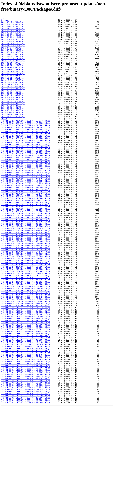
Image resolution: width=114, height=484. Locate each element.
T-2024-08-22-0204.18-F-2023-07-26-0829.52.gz (25, 201)
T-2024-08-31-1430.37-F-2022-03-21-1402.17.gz (25, 373)
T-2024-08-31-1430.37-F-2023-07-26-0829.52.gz (25, 425)
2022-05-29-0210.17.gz (13, 41)
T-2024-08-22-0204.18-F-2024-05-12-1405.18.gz (25, 229)
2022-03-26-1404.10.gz (13, 33)
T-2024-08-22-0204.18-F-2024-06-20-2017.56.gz (25, 237)
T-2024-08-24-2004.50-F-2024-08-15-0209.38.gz (25, 358)
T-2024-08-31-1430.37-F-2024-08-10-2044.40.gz (25, 469)
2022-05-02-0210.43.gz (13, 36)
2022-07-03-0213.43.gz (13, 51)
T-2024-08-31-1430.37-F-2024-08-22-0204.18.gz (25, 474)
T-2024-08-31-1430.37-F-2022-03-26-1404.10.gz (25, 376)
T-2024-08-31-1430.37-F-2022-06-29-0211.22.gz (25, 392)
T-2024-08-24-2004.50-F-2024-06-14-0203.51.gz (25, 345)
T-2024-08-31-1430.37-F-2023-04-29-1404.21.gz (25, 422)
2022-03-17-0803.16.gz (13, 26)
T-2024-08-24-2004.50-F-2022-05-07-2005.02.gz (25, 268)
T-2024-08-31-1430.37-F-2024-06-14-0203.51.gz (25, 459)
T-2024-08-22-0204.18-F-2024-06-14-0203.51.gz (25, 234)
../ (2, 18)
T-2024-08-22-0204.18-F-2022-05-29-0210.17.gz (25, 160)
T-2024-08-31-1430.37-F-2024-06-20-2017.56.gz (25, 461)
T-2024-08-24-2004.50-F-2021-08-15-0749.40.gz (25, 252)
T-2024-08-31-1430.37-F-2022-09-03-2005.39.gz (25, 404)
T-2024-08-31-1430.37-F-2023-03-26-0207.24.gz (25, 415)
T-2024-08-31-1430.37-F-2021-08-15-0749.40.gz (25, 366)
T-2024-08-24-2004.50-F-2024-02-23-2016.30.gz (25, 335)
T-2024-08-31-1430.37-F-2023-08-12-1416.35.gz (25, 428)
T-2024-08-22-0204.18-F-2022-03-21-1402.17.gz (25, 149)
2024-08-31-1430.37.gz (13, 136)
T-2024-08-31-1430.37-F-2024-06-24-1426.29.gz (25, 464)
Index (4, 139)
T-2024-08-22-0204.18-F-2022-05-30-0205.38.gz (25, 162)
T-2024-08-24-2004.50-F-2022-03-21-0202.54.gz (25, 258)
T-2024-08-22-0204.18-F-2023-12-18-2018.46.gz (25, 216)
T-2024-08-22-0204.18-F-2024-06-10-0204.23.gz (25, 232)
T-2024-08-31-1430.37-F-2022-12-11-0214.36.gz (25, 410)
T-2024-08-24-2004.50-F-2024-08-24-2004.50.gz (25, 363)
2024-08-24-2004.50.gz (13, 134)
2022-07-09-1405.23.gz (13, 57)
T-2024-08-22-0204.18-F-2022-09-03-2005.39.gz (25, 180)
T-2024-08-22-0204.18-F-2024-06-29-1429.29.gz (25, 242)
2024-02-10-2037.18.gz (13, 100)
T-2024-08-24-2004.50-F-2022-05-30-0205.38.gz (25, 273)
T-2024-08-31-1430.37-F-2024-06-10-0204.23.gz (25, 456)
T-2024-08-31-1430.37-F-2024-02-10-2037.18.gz (25, 443)
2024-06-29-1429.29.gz (13, 124)
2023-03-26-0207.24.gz (13, 72)
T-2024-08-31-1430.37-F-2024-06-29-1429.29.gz (25, 466)
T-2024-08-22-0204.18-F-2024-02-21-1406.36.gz (25, 221)
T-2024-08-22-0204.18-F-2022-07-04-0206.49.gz (25, 172)
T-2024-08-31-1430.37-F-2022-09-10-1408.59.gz (25, 407)
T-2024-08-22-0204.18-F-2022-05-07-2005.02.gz (25, 157)
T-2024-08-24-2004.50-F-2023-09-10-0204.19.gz (25, 317)
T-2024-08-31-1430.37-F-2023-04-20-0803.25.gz (25, 420)
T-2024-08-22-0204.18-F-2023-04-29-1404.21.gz (25, 198)
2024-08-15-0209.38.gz (13, 129)
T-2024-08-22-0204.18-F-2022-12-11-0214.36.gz (25, 185)
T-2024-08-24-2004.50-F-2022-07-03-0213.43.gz (25, 281)
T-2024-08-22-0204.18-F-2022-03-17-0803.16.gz (25, 144)
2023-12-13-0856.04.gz (13, 95)
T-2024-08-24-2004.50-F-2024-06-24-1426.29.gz (25, 350)
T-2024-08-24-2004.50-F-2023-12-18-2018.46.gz (25, 327)
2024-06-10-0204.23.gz (13, 113)
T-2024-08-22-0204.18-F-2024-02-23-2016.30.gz (25, 224)
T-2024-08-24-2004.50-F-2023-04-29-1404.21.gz (25, 309)
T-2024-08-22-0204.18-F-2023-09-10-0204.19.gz (25, 206)
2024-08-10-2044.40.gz (13, 126)
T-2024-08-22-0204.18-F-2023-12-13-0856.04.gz (25, 214)
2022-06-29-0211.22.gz (13, 49)
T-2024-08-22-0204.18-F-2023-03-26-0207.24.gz (25, 191)
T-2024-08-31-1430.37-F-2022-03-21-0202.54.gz (25, 371)
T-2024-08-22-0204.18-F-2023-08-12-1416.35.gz (25, 203)
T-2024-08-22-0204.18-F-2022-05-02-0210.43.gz (25, 154)
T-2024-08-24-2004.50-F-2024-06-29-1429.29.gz (25, 353)
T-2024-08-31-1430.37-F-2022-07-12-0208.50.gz (25, 402)
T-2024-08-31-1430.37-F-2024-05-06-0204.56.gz (25, 451)
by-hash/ (5, 20)
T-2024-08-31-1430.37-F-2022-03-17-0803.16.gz (25, 368)
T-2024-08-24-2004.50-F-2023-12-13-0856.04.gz (25, 325)
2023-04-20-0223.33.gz (13, 75)
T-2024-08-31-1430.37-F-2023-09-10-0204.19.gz (25, 430)
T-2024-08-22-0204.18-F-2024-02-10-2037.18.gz (25, 219)
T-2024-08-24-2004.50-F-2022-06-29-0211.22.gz (25, 278)
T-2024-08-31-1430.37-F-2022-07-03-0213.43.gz (25, 394)
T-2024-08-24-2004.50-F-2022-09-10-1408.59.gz (25, 294)
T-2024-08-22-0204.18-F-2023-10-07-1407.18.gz (25, 211)
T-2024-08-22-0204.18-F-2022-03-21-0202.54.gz (25, 147)
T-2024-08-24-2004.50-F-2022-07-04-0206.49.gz (25, 283)
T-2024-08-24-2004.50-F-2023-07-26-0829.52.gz (25, 312)
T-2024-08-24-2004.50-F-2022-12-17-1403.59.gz (25, 299)
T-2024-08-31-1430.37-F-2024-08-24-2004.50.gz (25, 477)
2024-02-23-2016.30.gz (13, 106)
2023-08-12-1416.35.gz (13, 85)
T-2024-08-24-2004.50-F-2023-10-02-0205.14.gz (25, 319)
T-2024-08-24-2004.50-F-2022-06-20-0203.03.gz (25, 276)
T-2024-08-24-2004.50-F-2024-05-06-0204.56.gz (25, 337)
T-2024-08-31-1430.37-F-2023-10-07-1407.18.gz (25, 435)
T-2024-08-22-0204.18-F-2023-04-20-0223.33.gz (25, 193)
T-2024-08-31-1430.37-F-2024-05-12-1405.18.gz (25, 453)
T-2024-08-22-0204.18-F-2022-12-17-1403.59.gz (25, 188)
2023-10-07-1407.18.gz (13, 93)
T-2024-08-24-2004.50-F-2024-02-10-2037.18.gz (25, 330)
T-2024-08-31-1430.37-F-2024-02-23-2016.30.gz (25, 448)
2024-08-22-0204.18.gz (13, 131)
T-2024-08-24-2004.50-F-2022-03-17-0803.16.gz (25, 255)
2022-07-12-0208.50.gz (13, 59)
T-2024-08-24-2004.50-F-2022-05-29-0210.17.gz (25, 270)
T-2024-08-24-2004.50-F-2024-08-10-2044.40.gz (25, 355)
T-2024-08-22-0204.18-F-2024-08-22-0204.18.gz (25, 250)
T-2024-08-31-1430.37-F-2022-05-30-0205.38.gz (25, 386)
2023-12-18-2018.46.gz (13, 98)
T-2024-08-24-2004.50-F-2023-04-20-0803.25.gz (25, 306)
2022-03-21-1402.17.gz (13, 31)
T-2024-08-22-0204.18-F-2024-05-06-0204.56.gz (25, 227)
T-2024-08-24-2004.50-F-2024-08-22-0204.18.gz (25, 361)
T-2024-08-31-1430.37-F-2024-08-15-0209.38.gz (25, 471)
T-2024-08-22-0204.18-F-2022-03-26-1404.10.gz (25, 152)
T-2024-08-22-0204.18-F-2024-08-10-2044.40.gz (25, 245)
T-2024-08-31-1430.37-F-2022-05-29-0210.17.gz (25, 384)
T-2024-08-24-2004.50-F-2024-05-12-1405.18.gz (25, 340)
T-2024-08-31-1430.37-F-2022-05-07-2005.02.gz (25, 381)
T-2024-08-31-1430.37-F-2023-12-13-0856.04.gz (25, 438)
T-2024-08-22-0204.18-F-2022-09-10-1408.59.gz (25, 183)
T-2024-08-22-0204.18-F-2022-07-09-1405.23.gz (25, 175)
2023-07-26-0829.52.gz (13, 82)
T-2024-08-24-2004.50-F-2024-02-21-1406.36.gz (25, 332)
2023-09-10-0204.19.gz (13, 87)
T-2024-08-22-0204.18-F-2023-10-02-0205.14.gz (25, 209)
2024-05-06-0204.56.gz (13, 108)
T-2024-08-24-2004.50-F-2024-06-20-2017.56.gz (25, 348)
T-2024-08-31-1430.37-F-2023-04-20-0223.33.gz (25, 417)
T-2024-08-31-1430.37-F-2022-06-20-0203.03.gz (25, 389)
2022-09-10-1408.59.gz (13, 64)
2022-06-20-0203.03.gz (13, 46)
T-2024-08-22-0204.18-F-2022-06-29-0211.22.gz (25, 167)
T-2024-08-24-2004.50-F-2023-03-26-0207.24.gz (25, 301)
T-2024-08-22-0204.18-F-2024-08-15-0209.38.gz (25, 247)
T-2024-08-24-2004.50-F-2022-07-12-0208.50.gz (25, 288)
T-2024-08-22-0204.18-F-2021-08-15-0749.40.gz (25, 142)
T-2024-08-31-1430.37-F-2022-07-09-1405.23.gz (25, 399)
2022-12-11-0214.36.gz (13, 67)
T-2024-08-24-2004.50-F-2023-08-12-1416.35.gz (25, 314)
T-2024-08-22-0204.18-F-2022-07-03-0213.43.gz (25, 170)
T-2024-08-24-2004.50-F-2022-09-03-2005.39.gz (25, 291)
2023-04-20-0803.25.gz (13, 77)
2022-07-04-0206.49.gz (13, 54)
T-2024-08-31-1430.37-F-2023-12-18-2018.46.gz (25, 440)
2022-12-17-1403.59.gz (13, 69)
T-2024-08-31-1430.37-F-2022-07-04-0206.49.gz (25, 397)
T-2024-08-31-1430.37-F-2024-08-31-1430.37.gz (25, 479)
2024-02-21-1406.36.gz (13, 103)
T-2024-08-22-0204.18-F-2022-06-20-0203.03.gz (25, 165)
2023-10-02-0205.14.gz (13, 90)
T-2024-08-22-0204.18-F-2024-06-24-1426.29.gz (25, 239)
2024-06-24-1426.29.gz (13, 121)
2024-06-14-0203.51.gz (13, 116)
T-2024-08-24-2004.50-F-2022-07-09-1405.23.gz (25, 286)
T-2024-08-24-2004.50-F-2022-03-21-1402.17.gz (25, 260)
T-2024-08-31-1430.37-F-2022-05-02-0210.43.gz (25, 379)
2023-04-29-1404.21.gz (13, 80)
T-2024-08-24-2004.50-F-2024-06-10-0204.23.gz (25, 343)
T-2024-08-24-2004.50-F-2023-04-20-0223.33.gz (25, 304)
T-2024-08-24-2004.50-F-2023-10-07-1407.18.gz (25, 322)
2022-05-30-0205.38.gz (13, 44)
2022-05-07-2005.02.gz (13, 39)
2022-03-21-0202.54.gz (13, 28)
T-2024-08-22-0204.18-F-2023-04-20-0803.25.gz (25, 196)
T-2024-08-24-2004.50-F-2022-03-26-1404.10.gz (25, 263)
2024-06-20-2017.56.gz (13, 118)
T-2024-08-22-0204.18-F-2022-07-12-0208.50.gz (25, 178)
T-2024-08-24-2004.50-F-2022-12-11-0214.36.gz (25, 296)
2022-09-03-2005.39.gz (13, 62)
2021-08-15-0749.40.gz (13, 23)
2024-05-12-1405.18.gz (13, 111)
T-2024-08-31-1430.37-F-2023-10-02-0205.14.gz (25, 433)
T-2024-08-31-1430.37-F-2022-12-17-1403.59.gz (25, 412)
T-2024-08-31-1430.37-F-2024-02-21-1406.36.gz (25, 446)
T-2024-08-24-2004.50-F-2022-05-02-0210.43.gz (25, 265)
